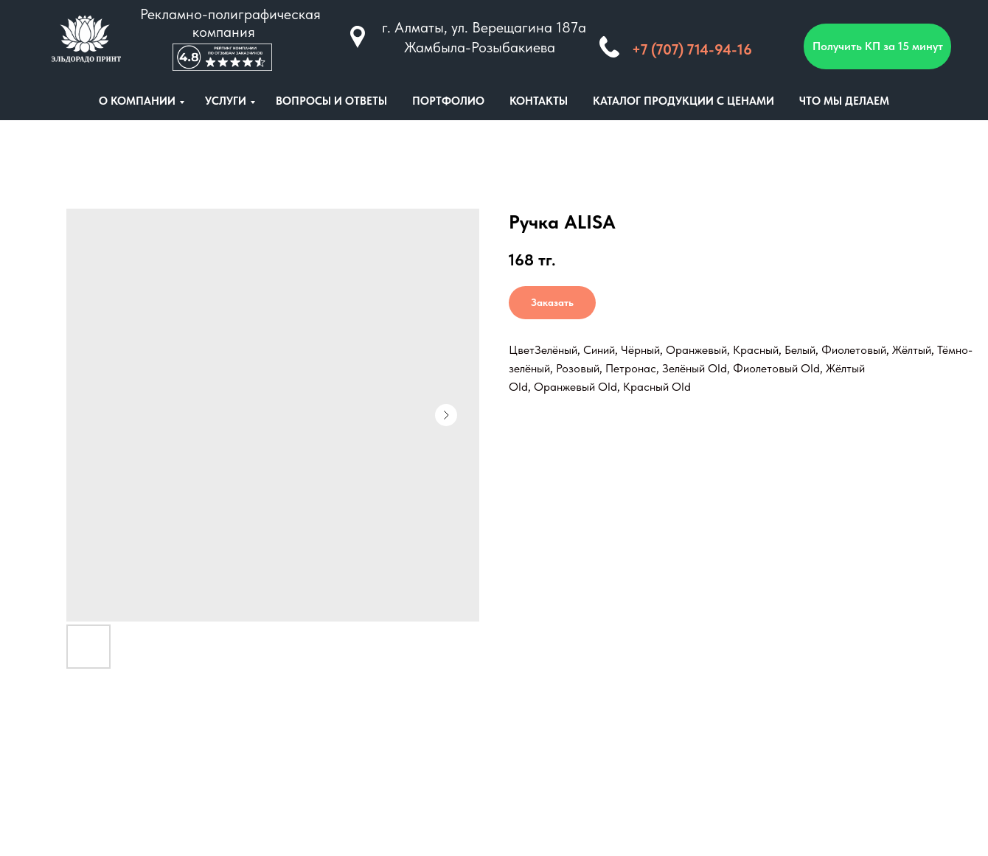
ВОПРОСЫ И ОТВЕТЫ (331, 101)
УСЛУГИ (225, 101)
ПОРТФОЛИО (448, 101)
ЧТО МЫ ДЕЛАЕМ (844, 101)
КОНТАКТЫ (538, 101)
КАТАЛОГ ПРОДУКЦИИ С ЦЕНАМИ (683, 101)
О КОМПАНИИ (137, 101)
